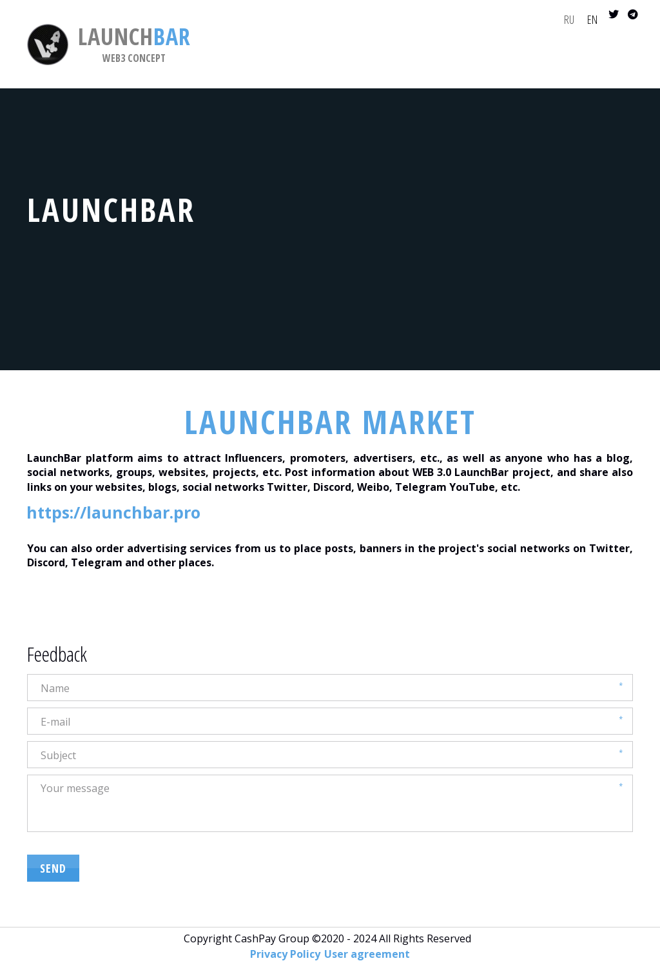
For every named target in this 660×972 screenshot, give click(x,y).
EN (592, 19)
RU (569, 19)
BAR (134, 36)
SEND (53, 868)
